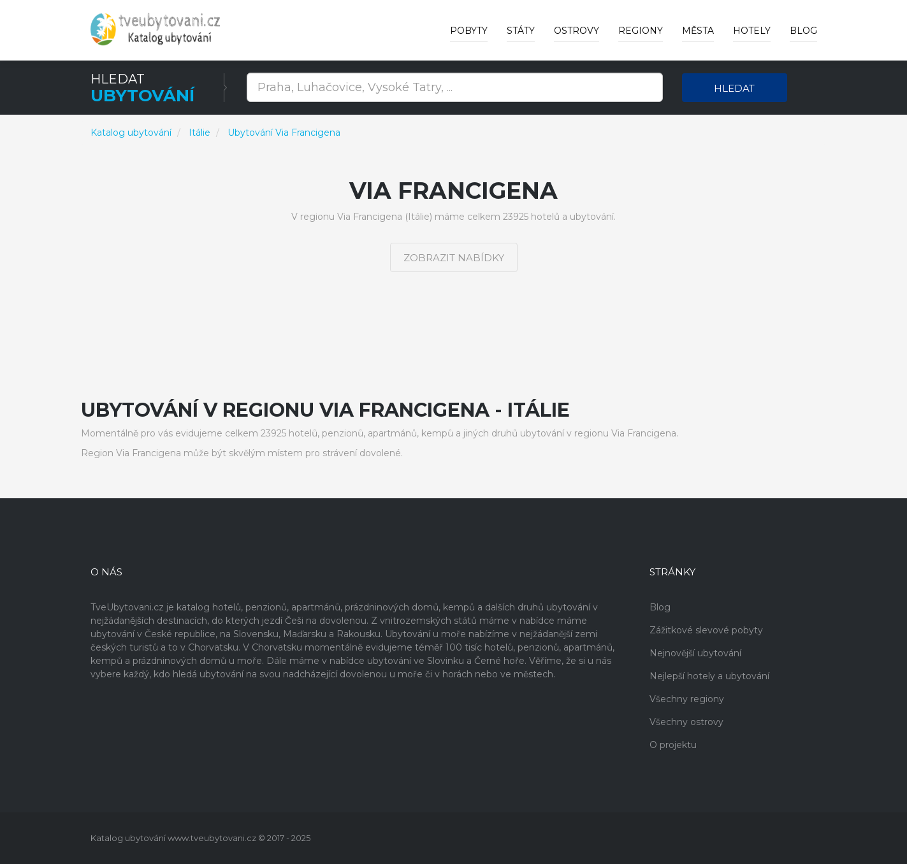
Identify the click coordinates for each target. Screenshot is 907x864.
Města (698, 30)
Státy (521, 30)
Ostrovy (576, 30)
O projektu (673, 745)
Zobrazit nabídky (453, 258)
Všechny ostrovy (686, 722)
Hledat (734, 88)
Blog (803, 30)
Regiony (640, 30)
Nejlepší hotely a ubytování (709, 676)
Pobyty (469, 30)
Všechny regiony (686, 699)
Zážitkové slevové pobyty (706, 630)
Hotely (752, 30)
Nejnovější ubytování (695, 653)
